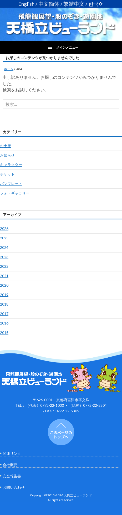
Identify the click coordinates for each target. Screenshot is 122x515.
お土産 (5, 145)
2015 (4, 332)
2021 (4, 276)
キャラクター (11, 164)
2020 (4, 285)
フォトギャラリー (14, 193)
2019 (4, 294)
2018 (4, 304)
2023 (4, 257)
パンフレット (11, 183)
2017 (4, 313)
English (26, 4)
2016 (4, 323)
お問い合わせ (14, 487)
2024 (4, 247)
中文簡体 (48, 4)
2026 (4, 228)
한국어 (96, 4)
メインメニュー (67, 47)
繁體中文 (73, 4)
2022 (4, 266)
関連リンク (12, 453)
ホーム (8, 69)
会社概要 (10, 464)
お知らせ (7, 155)
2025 (4, 238)
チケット (7, 174)
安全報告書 (12, 476)
